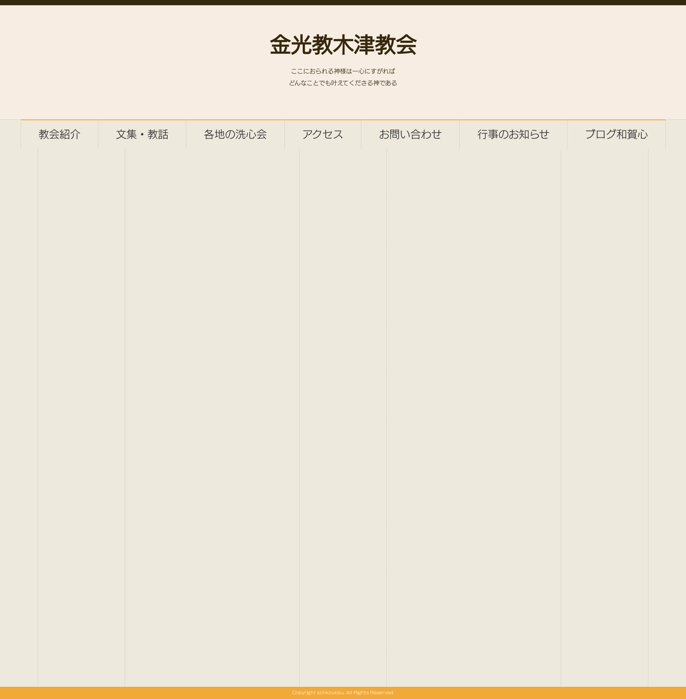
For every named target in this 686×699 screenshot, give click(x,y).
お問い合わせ (410, 134)
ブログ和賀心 (616, 134)
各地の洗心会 (235, 134)
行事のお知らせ (513, 134)
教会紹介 (59, 134)
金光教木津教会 (343, 46)
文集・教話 (142, 134)
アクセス (322, 134)
